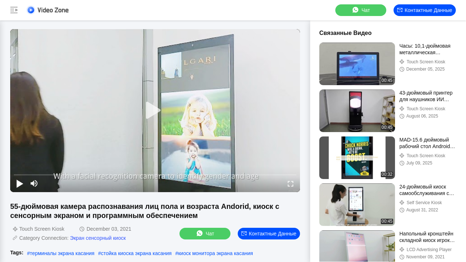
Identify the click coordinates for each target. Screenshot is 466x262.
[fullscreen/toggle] (290, 183)
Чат (360, 10)
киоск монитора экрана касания (215, 253)
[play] (155, 111)
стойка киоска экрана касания (136, 253)
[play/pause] (19, 183)
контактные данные (424, 10)
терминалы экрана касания (62, 253)
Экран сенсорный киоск (98, 238)
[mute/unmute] (34, 183)
